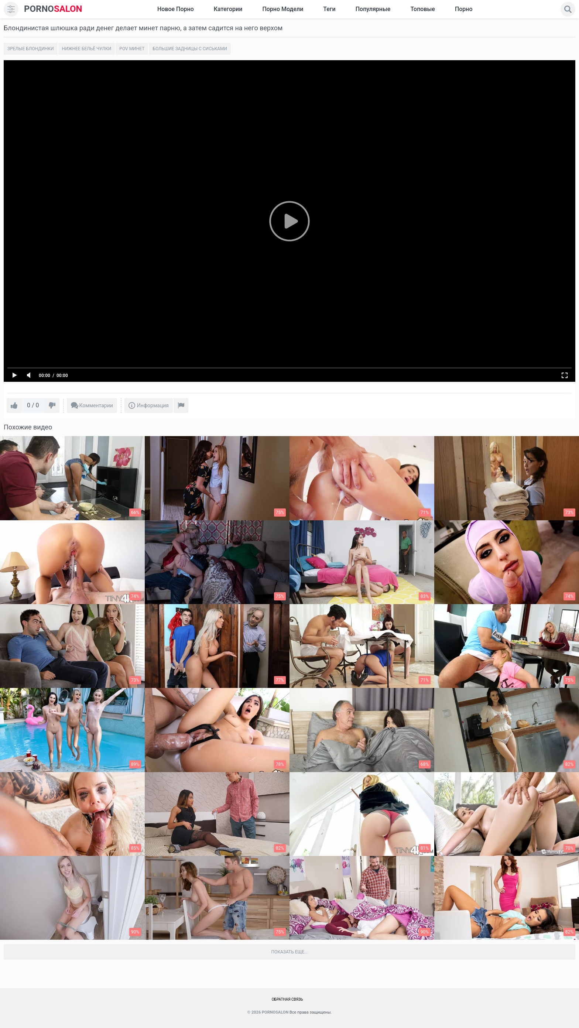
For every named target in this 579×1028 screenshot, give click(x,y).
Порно (464, 9)
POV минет (131, 48)
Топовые (422, 9)
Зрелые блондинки (30, 48)
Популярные (373, 9)
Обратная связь (287, 999)
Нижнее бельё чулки (87, 48)
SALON (53, 9)
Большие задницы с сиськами (190, 48)
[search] (568, 9)
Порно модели (282, 9)
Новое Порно (175, 9)
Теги (329, 9)
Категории (228, 9)
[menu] (11, 9)
